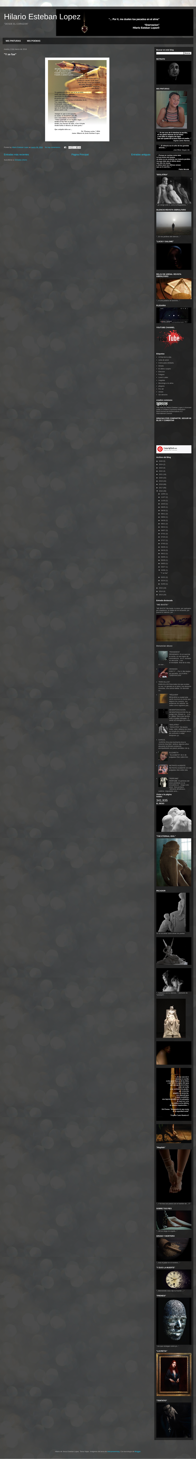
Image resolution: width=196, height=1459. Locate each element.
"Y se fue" (10, 54)
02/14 (163, 580)
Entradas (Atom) (21, 160)
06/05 (163, 557)
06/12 (163, 554)
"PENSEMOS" (174, 652)
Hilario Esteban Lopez (42, 16)
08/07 (163, 530)
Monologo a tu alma (165, 383)
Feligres (161, 374)
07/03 (163, 544)
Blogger (137, 1451)
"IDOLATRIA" (174, 725)
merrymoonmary (113, 1451)
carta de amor (163, 360)
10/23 (163, 504)
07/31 (163, 534)
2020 (161, 478)
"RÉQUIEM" (173, 695)
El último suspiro (164, 369)
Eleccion (161, 372)
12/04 (163, 494)
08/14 (163, 527)
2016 (161, 491)
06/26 (163, 547)
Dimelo (161, 366)
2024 (161, 464)
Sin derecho (162, 395)
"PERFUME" (174, 778)
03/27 (163, 567)
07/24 (163, 537)
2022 (161, 471)
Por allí (161, 389)
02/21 (163, 577)
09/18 (163, 510)
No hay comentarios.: (53, 147)
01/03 (163, 584)
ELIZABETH (173, 753)
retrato (160, 392)
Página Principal (80, 154)
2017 (161, 488)
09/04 (163, 517)
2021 (161, 474)
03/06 (163, 570)
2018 (161, 484)
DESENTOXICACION (177, 710)
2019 (161, 481)
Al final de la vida (164, 357)
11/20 (163, 501)
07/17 (163, 540)
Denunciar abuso (164, 646)
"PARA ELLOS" (164, 682)
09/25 (163, 507)
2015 (161, 588)
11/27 (163, 497)
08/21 (163, 524)
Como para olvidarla (166, 363)
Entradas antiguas (140, 154)
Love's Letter (163, 377)
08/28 (163, 520)
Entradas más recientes (16, 154)
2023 (161, 468)
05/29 (163, 560)
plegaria (161, 386)
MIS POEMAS (33, 41)
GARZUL (161, 740)
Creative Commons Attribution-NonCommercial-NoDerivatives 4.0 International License (171, 411)
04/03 (163, 563)
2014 (161, 591)
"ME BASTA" (162, 604)
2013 (161, 595)
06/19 (163, 550)
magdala (161, 380)
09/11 (163, 514)
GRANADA (173, 669)
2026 (161, 461)
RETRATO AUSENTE (177, 766)
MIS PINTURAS (13, 41)
